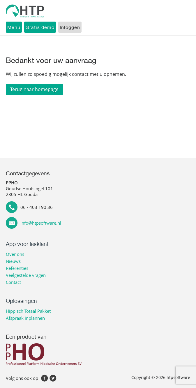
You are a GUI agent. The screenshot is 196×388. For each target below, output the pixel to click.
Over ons (15, 254)
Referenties (17, 268)
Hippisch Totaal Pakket (28, 311)
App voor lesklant (27, 244)
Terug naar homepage (34, 89)
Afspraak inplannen (25, 318)
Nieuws (13, 261)
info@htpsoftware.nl (40, 223)
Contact (13, 282)
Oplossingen (21, 301)
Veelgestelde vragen (26, 275)
